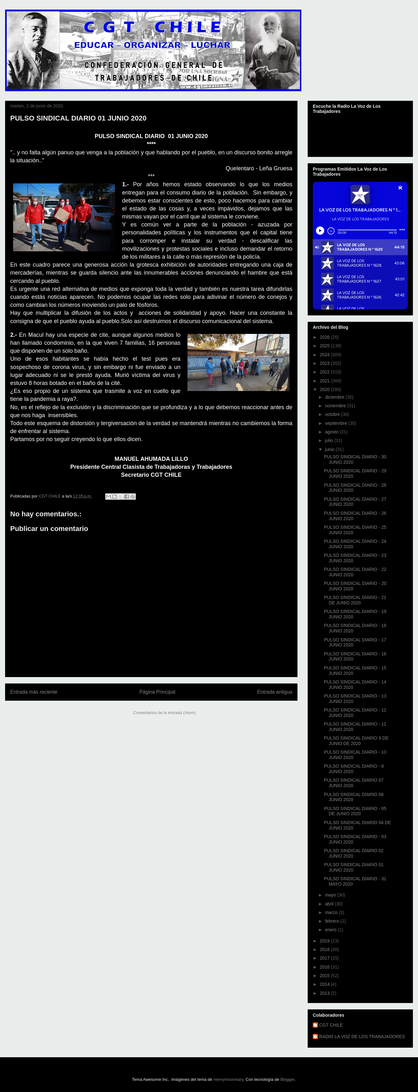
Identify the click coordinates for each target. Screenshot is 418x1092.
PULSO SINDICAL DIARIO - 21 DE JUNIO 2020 (355, 600)
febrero (332, 921)
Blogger (287, 1079)
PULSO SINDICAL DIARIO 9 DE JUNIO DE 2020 (356, 740)
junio (330, 449)
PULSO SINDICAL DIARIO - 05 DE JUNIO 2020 (355, 811)
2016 (325, 967)
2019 (325, 940)
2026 (325, 337)
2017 (325, 958)
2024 (325, 354)
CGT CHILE (331, 1025)
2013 (325, 993)
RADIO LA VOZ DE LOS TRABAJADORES (362, 1036)
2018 (325, 949)
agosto (332, 431)
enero (331, 929)
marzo (332, 912)
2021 (325, 380)
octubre (333, 414)
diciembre (335, 397)
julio (329, 440)
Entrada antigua (274, 692)
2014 (325, 984)
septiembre (336, 423)
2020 (325, 389)
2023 (325, 363)
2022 (325, 371)
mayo (331, 894)
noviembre (336, 405)
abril (329, 903)
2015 (325, 975)
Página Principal (157, 692)
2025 (325, 345)
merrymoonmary (228, 1079)
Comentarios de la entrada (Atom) (164, 712)
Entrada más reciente (33, 692)
